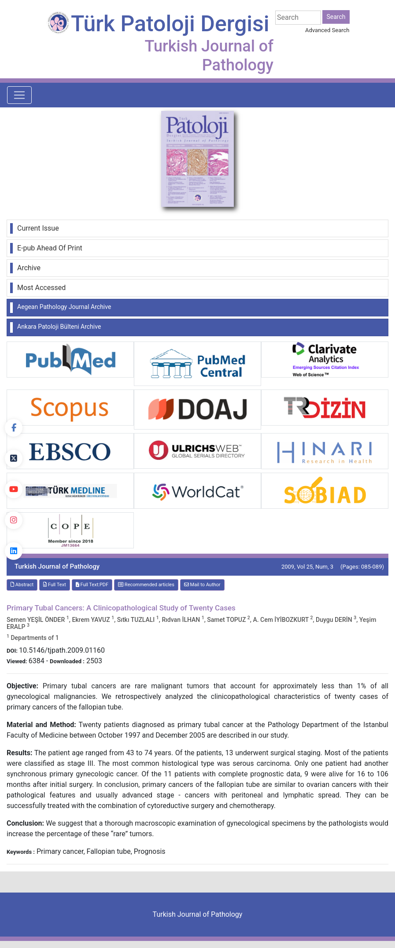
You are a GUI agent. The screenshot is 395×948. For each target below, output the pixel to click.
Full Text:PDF (92, 585)
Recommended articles (146, 585)
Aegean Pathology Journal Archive (64, 306)
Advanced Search (327, 30)
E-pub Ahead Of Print (49, 248)
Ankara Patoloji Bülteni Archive (59, 326)
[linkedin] (13, 551)
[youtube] (13, 489)
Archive (29, 268)
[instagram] (13, 520)
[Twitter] (13, 458)
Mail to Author (202, 585)
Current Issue (38, 228)
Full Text (54, 585)
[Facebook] (13, 428)
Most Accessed (41, 287)
